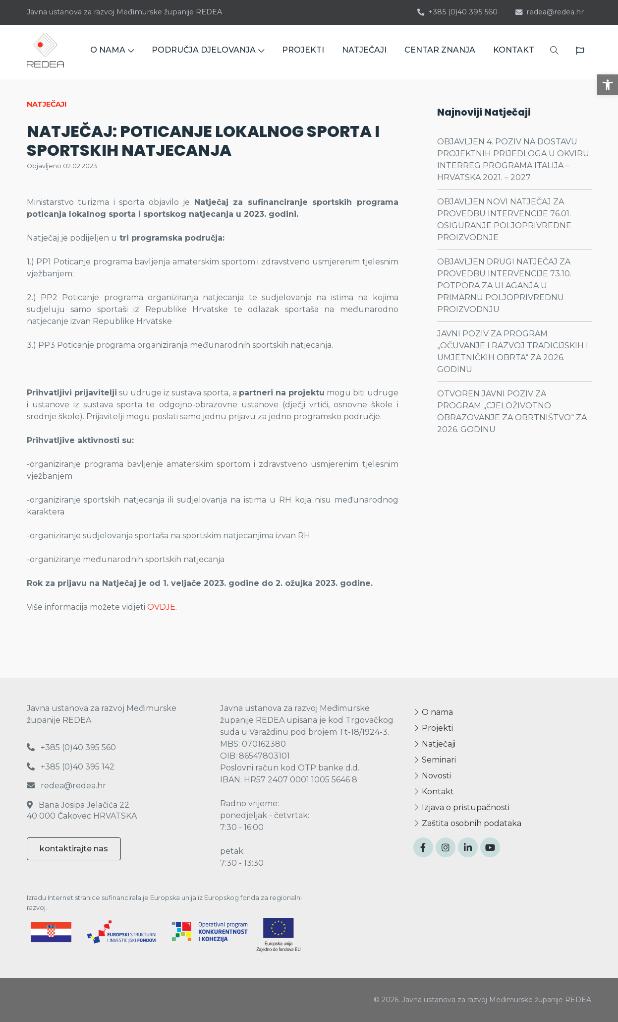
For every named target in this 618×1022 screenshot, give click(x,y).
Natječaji (434, 744)
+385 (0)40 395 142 (70, 766)
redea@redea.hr (549, 11)
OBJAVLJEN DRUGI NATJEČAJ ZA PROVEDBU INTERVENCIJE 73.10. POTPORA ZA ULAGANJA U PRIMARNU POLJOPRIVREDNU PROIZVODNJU (504, 285)
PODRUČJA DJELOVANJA (208, 52)
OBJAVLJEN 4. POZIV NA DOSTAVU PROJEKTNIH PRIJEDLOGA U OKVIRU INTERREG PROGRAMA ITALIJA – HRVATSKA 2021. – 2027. (513, 159)
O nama (433, 712)
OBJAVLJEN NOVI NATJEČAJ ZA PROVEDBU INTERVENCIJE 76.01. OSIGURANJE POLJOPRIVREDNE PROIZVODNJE (504, 219)
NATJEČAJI (364, 52)
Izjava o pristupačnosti (461, 807)
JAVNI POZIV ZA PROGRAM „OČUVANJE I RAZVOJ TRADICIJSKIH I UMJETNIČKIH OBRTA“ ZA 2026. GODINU (512, 351)
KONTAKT (513, 52)
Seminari (434, 760)
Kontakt (433, 791)
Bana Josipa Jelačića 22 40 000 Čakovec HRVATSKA (82, 810)
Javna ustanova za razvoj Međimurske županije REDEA (124, 11)
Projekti (433, 728)
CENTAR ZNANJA (439, 52)
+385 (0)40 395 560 (457, 11)
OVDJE (161, 607)
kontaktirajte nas (74, 848)
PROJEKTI (303, 52)
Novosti (432, 775)
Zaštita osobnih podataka (467, 823)
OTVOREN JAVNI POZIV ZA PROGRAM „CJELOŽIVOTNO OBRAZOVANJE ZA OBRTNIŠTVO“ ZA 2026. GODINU (512, 411)
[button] (607, 84)
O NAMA (112, 52)
